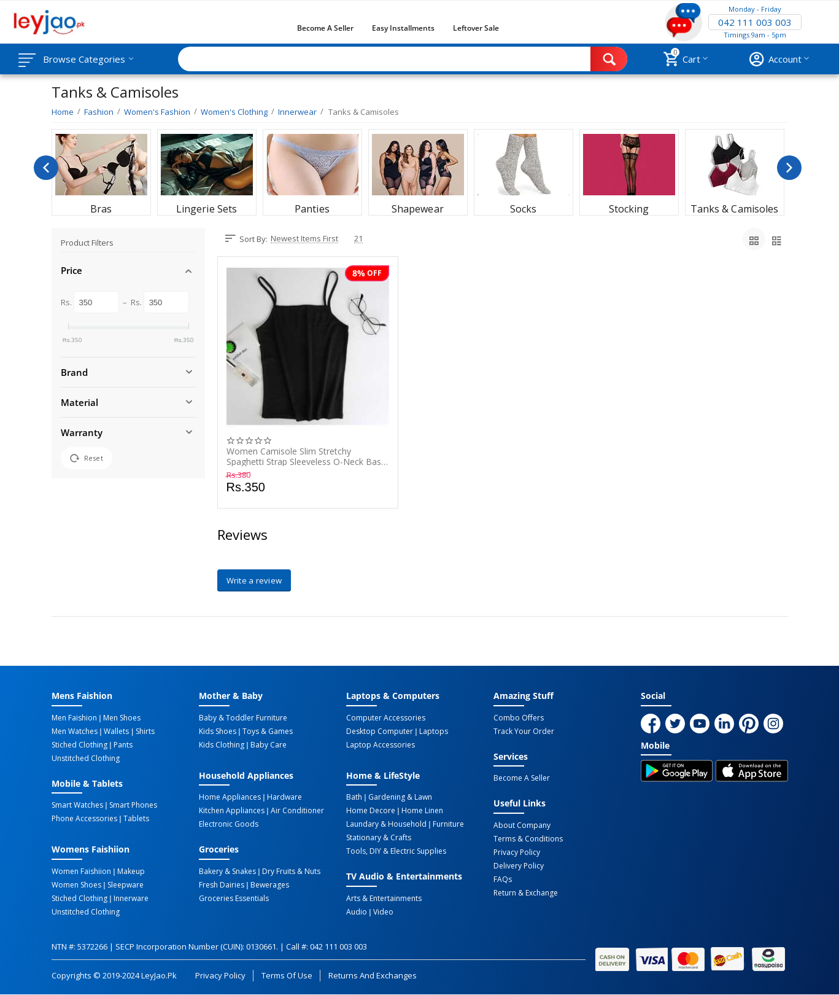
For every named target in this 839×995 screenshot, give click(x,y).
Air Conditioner (297, 810)
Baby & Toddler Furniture (243, 718)
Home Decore (370, 810)
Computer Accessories (385, 718)
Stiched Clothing (79, 745)
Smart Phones (133, 805)
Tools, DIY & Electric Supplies (396, 851)
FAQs (502, 879)
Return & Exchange (525, 893)
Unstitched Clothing (86, 758)
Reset (86, 458)
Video (383, 912)
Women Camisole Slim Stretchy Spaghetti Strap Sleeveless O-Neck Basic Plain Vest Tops (306, 456)
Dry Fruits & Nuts (291, 871)
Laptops (433, 731)
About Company (522, 825)
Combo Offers (518, 718)
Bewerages (269, 885)
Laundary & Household (386, 824)
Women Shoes (76, 885)
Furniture (448, 824)
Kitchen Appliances (232, 810)
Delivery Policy (518, 866)
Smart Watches (77, 805)
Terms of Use (286, 975)
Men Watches (75, 731)
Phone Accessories (84, 818)
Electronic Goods (228, 824)
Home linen (422, 810)
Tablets (136, 818)
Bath (354, 797)
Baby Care (268, 745)
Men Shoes (122, 718)
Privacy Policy (516, 852)
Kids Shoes (217, 731)
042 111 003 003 (755, 22)
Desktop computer (379, 731)
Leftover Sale (476, 28)
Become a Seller (325, 28)
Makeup (131, 871)
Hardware (284, 797)
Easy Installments (403, 28)
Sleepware (125, 885)
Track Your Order (523, 731)
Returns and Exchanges (372, 975)
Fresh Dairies (221, 885)
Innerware (131, 898)
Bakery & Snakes (227, 871)
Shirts (145, 731)
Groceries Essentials (234, 898)
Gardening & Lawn (400, 797)
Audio (356, 912)
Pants (123, 745)
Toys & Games (267, 731)
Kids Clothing (221, 745)
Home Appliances (230, 797)
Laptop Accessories (380, 745)
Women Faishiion (81, 871)
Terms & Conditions (528, 839)
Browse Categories (84, 59)
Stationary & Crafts (378, 837)
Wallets (116, 731)
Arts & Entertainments (384, 898)
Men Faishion (74, 718)
